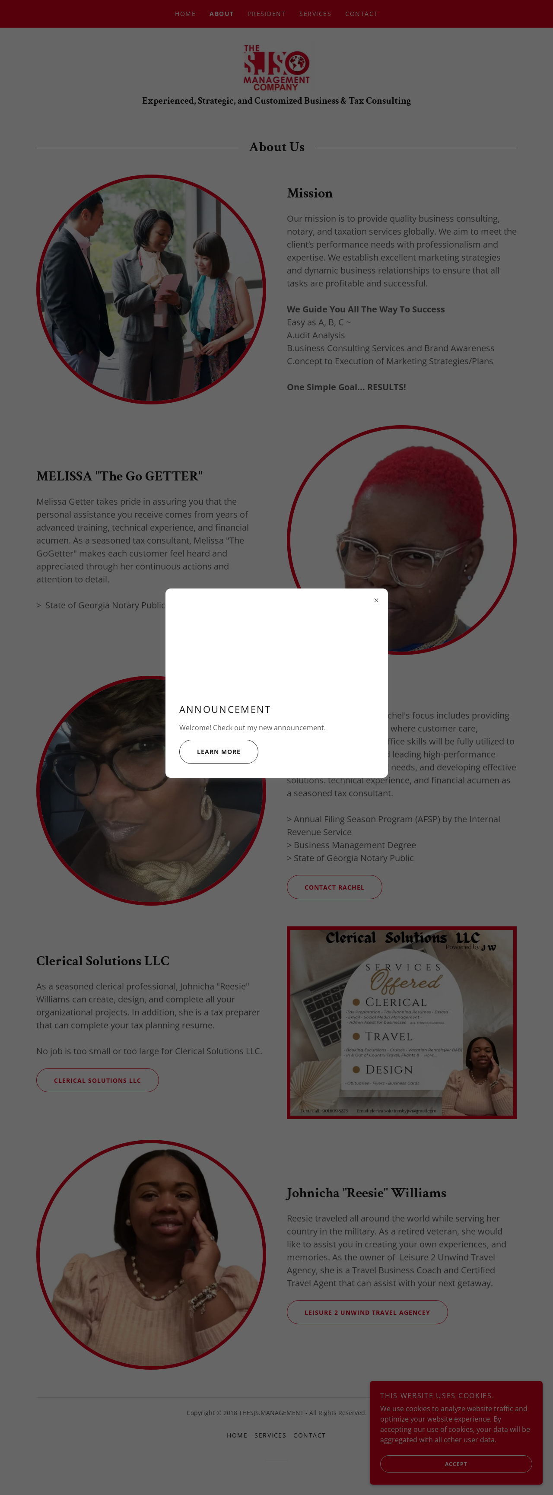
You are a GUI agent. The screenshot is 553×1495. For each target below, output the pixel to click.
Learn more (210, 752)
